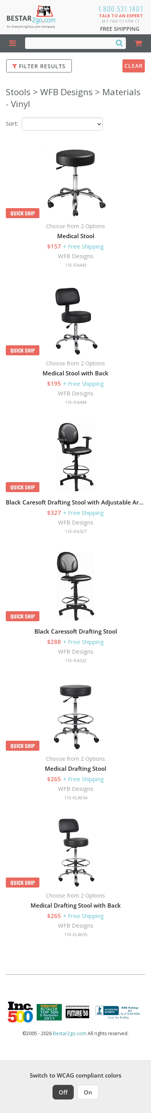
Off (63, 1092)
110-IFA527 (76, 531)
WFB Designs (75, 256)
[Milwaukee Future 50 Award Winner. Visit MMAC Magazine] (77, 1012)
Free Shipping (119, 28)
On (88, 1092)
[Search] (119, 43)
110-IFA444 (76, 402)
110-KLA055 (75, 934)
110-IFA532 (76, 660)
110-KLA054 (75, 797)
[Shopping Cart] (138, 43)
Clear (133, 65)
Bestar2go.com (70, 1033)
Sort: (12, 123)
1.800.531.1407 (121, 8)
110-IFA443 (76, 265)
